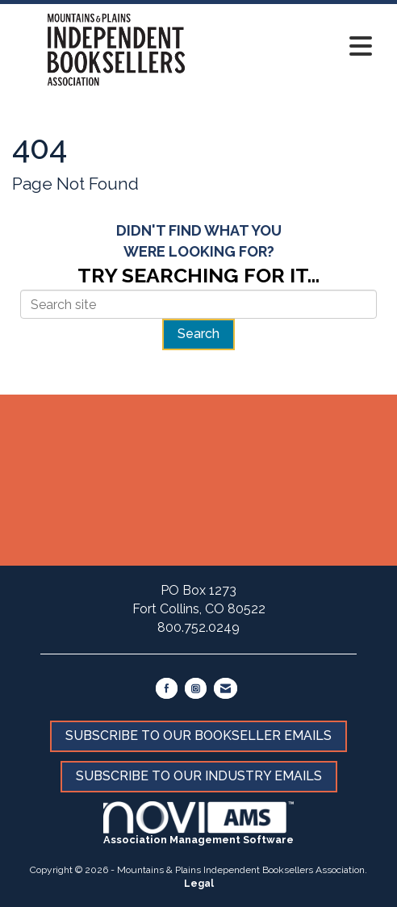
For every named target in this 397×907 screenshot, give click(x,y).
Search (198, 333)
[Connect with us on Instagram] (196, 688)
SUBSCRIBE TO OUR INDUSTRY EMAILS (199, 776)
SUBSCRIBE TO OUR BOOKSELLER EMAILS (198, 735)
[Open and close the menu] (300, 46)
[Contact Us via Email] (225, 688)
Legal (199, 883)
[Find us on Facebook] (167, 688)
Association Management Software (198, 823)
